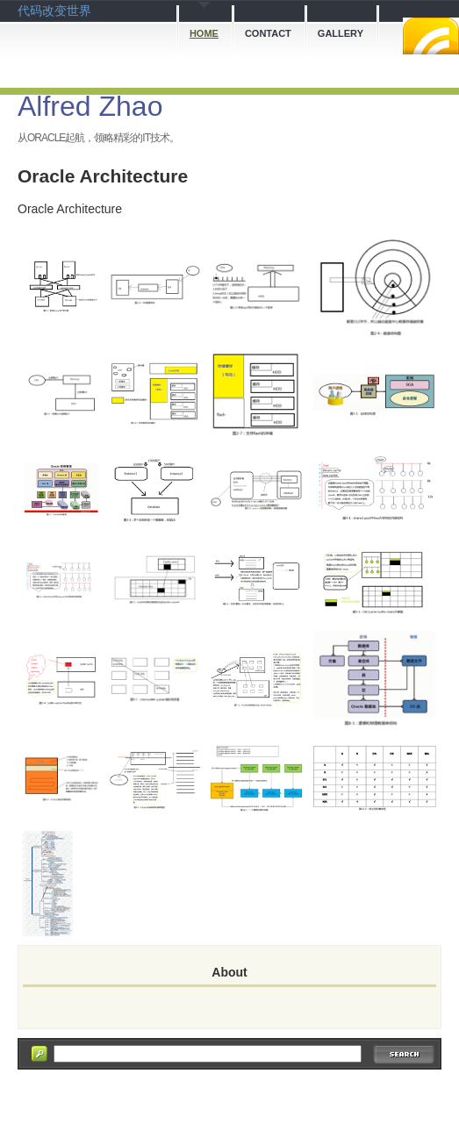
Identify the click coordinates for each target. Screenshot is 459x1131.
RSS (431, 36)
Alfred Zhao (90, 106)
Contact (268, 33)
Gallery (340, 33)
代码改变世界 (54, 11)
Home (204, 33)
